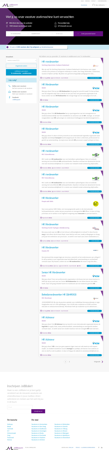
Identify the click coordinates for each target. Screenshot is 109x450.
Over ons (87, 1)
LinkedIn (101, 445)
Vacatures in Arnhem (38, 438)
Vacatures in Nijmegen (61, 431)
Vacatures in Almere (60, 429)
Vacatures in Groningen (39, 429)
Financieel (10, 436)
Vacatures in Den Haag (39, 424)
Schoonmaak (11, 431)
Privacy (78, 445)
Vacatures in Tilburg (60, 427)
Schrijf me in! (39, 406)
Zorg (8, 433)
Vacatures (84, 5)
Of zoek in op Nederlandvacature (36, 47)
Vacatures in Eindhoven (39, 427)
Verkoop (10, 422)
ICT (8, 429)
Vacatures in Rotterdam (62, 422)
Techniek (10, 427)
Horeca (9, 438)
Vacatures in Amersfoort (62, 436)
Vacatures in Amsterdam (39, 422)
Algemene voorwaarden (88, 445)
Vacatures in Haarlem (38, 436)
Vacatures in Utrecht (61, 424)
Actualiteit (9, 57)
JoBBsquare (16, 100)
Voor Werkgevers (102, 1)
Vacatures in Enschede (39, 433)
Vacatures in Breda (38, 431)
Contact (93, 1)
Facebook (99, 445)
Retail (9, 424)
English (71, 445)
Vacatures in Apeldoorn (61, 433)
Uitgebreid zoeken (21, 66)
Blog (82, 1)
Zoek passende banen (91, 34)
